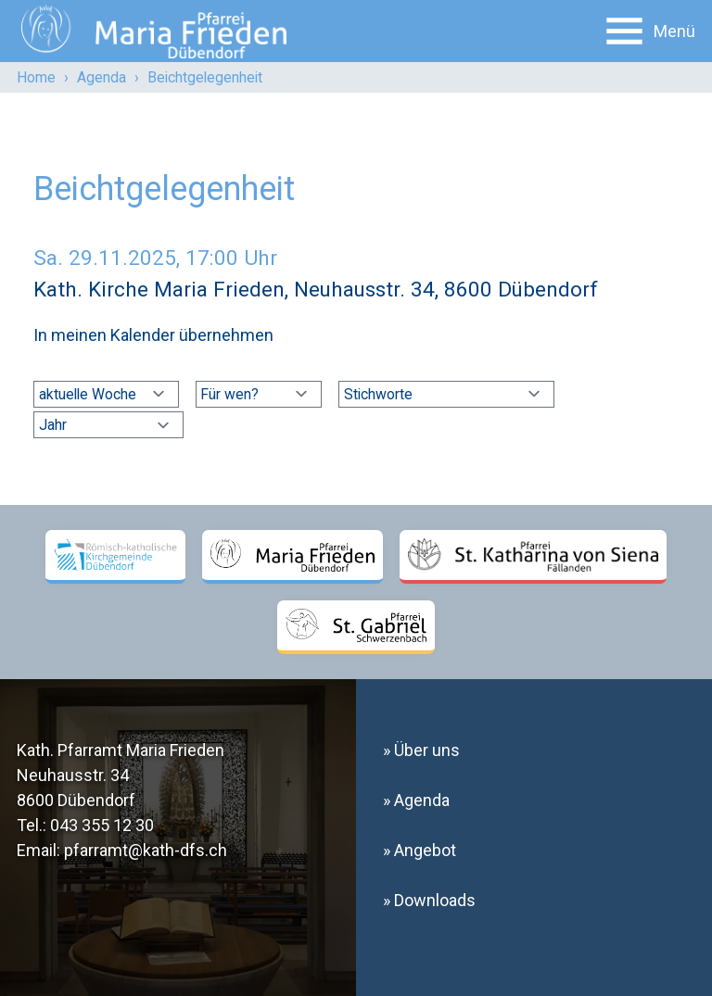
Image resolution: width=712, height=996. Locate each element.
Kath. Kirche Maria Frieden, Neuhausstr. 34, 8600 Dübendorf (315, 289)
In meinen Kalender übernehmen (153, 335)
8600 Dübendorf (76, 800)
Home (36, 77)
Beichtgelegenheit (204, 77)
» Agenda (416, 800)
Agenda (101, 77)
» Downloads (429, 900)
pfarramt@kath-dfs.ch (145, 850)
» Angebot (419, 850)
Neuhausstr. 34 (73, 775)
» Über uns (421, 750)
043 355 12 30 (102, 825)
